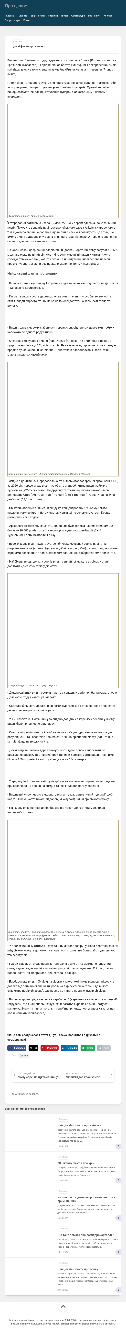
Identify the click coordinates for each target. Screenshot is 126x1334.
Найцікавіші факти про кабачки (79, 1125)
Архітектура (78, 15)
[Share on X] (33, 1047)
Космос (108, 15)
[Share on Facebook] (16, 1047)
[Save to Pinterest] (50, 1047)
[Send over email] (88, 1047)
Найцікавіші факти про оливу (77, 1269)
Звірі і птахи (38, 15)
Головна (9, 15)
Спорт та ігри (12, 20)
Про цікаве (16, 6)
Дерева (24, 1055)
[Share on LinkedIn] (69, 1047)
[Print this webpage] (104, 1047)
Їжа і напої (94, 15)
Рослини (53, 15)
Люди (64, 15)
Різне (26, 20)
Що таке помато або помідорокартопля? (85, 1234)
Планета (22, 15)
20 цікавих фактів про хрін (75, 1163)
